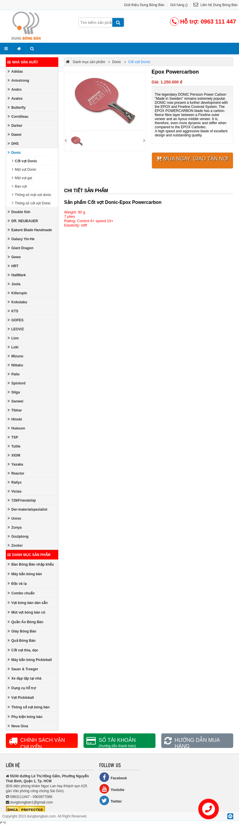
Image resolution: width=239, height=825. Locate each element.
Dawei (14, 134)
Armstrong (18, 80)
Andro (14, 89)
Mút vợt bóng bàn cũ (26, 612)
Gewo (14, 257)
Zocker (15, 545)
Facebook (113, 777)
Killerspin (17, 293)
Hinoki (15, 419)
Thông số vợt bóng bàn (29, 707)
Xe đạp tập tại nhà (24, 678)
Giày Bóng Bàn (22, 631)
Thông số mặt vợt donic (31, 195)
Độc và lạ (17, 583)
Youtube (111, 789)
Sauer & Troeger (23, 669)
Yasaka (15, 464)
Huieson (16, 428)
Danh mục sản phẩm (28, 555)
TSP (13, 437)
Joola (14, 284)
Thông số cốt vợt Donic (31, 203)
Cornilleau (18, 116)
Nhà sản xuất (22, 62)
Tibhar (15, 410)
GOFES (15, 320)
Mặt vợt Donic (24, 169)
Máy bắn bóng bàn (25, 574)
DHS (13, 143)
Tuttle (14, 446)
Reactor (16, 473)
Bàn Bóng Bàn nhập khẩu (31, 564)
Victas (14, 491)
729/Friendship (22, 500)
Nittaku (15, 365)
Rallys (14, 482)
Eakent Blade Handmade (30, 230)
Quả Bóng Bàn (22, 640)
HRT (13, 266)
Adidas (15, 71)
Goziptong (18, 536)
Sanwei (15, 401)
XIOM (14, 455)
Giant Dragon (20, 248)
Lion (13, 338)
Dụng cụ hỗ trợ (22, 688)
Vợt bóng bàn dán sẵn (28, 603)
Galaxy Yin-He (21, 239)
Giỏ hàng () (179, 5)
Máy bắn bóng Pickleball (30, 659)
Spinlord (17, 383)
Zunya (14, 527)
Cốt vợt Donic (24, 161)
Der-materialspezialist (27, 509)
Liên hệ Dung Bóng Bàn (215, 5)
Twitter (110, 800)
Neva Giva (18, 726)
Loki (13, 347)
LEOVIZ (16, 329)
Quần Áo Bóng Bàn (25, 622)
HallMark (17, 275)
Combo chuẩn (21, 593)
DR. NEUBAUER (23, 221)
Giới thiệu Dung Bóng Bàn (144, 5)
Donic (14, 152)
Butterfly (17, 107)
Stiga (14, 392)
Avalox (15, 98)
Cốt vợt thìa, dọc (23, 650)
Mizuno (15, 356)
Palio (14, 374)
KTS (13, 311)
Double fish (19, 212)
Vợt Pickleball (21, 697)
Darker (15, 125)
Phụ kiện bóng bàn (25, 716)
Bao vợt (19, 186)
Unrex (14, 518)
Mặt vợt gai (22, 178)
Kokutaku (17, 302)
